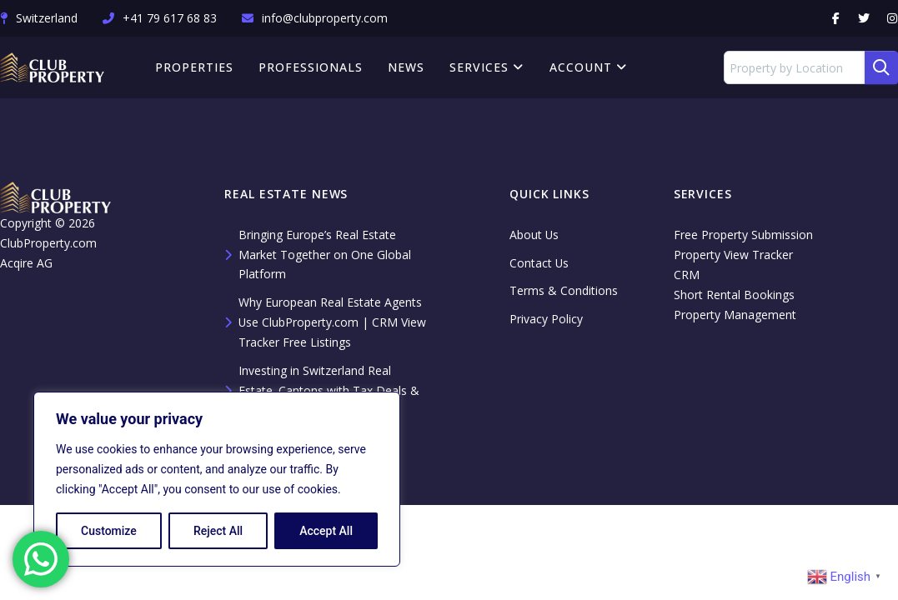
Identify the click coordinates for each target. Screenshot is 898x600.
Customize (109, 531)
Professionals (311, 67)
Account (588, 67)
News (407, 67)
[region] (216, 479)
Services (487, 67)
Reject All (218, 531)
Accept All (326, 531)
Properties (195, 67)
